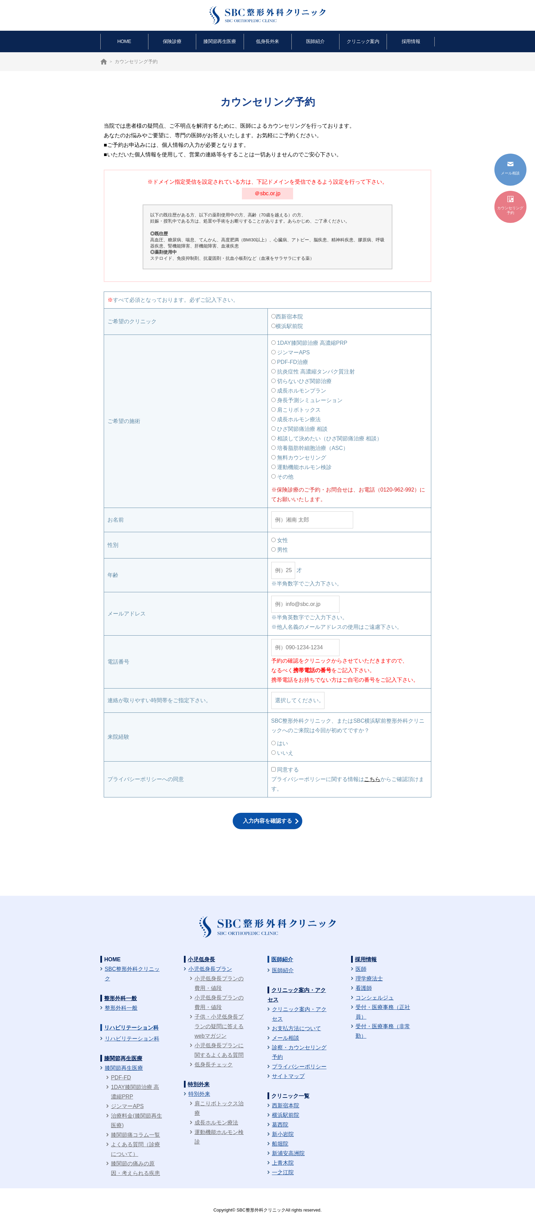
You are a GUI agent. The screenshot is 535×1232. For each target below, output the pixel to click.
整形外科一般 (120, 998)
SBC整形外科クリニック (132, 973)
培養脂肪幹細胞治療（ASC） (309, 448)
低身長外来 (267, 41)
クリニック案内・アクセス (299, 1014)
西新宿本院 (287, 317)
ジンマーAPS (290, 352)
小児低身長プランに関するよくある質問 (219, 1050)
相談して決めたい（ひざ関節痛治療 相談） (326, 438)
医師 (361, 969)
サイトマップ (288, 1076)
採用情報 (411, 41)
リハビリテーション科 (131, 1028)
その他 (282, 477)
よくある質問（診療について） (135, 1149)
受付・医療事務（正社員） (383, 1012)
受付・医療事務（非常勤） (383, 1031)
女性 (279, 540)
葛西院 (280, 1125)
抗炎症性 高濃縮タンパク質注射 (313, 371)
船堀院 (280, 1144)
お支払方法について (296, 1028)
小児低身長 (201, 959)
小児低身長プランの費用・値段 (219, 983)
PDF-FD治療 (289, 362)
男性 (279, 550)
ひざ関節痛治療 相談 (299, 429)
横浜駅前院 (287, 326)
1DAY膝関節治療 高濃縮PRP (309, 343)
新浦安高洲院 (288, 1153)
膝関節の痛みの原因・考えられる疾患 (135, 1168)
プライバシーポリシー (299, 1067)
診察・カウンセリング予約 (299, 1052)
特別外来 (198, 1084)
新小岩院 (283, 1134)
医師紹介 (315, 41)
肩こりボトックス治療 (219, 1108)
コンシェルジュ (375, 998)
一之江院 (283, 1172)
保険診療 (172, 41)
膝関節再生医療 (219, 41)
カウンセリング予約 (510, 205)
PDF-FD (121, 1077)
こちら (372, 779)
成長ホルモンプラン (298, 391)
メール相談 (285, 1038)
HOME (124, 41)
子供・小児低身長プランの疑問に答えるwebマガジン (219, 1026)
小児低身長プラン (210, 969)
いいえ (282, 753)
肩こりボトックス (296, 410)
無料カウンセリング (298, 458)
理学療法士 (369, 978)
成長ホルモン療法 (296, 419)
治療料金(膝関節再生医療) (136, 1120)
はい (279, 743)
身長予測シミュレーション (307, 400)
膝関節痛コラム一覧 (135, 1135)
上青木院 (283, 1163)
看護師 (364, 988)
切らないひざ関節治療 (301, 381)
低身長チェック (213, 1064)
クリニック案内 (363, 41)
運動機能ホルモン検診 (301, 467)
